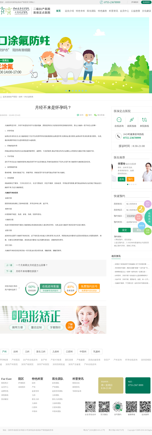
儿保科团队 (56, 403)
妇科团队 (55, 383)
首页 (58, 11)
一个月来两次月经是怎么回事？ (32, 265)
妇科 (20, 97)
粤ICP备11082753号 (116, 430)
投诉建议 (4, 399)
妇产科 (44, 360)
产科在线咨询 (90, 364)
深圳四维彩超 (59, 364)
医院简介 (4, 383)
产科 (33, 387)
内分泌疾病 (28, 97)
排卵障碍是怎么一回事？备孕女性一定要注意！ (130, 272)
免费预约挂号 (89, 288)
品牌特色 (4, 391)
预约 (89, 115)
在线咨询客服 (50, 288)
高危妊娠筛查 (94, 360)
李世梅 (135, 163)
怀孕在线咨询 (131, 360)
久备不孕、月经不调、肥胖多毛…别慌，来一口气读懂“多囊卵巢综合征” (131, 279)
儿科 (33, 395)
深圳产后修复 (74, 364)
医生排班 (138, 217)
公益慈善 (135, 11)
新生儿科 (35, 399)
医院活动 (76, 383)
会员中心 (124, 11)
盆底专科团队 (57, 391)
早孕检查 (4, 360)
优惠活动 (147, 231)
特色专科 (80, 11)
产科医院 (16, 360)
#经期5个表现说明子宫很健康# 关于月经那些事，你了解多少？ (131, 264)
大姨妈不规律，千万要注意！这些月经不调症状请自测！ (131, 283)
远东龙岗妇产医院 (10, 97)
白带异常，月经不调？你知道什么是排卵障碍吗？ (130, 275)
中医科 (34, 411)
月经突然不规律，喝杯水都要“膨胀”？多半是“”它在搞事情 (131, 268)
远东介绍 (69, 11)
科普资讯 (113, 11)
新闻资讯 (76, 387)
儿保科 (34, 403)
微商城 (141, 226)
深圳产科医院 (12, 364)
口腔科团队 (56, 407)
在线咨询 (120, 122)
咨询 (80, 115)
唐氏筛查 (69, 360)
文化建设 (146, 11)
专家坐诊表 (76, 391)
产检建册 (81, 360)
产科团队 (55, 387)
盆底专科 (35, 391)
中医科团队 (56, 411)
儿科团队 (55, 395)
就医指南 (132, 122)
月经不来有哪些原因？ (27, 271)
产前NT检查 (56, 360)
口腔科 (34, 407)
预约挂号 (147, 204)
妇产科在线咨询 (30, 360)
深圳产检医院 (27, 364)
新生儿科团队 (57, 399)
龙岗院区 (146, 2)
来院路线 (144, 122)
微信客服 (99, 115)
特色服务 (102, 11)
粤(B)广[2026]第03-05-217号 (94, 430)
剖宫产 (107, 360)
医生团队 (91, 11)
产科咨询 (118, 360)
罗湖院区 (134, 2)
